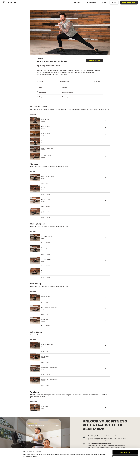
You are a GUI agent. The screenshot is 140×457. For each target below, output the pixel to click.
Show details (27, 453)
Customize (125, 449)
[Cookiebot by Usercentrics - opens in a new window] (11, 453)
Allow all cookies (125, 444)
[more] (97, 82)
